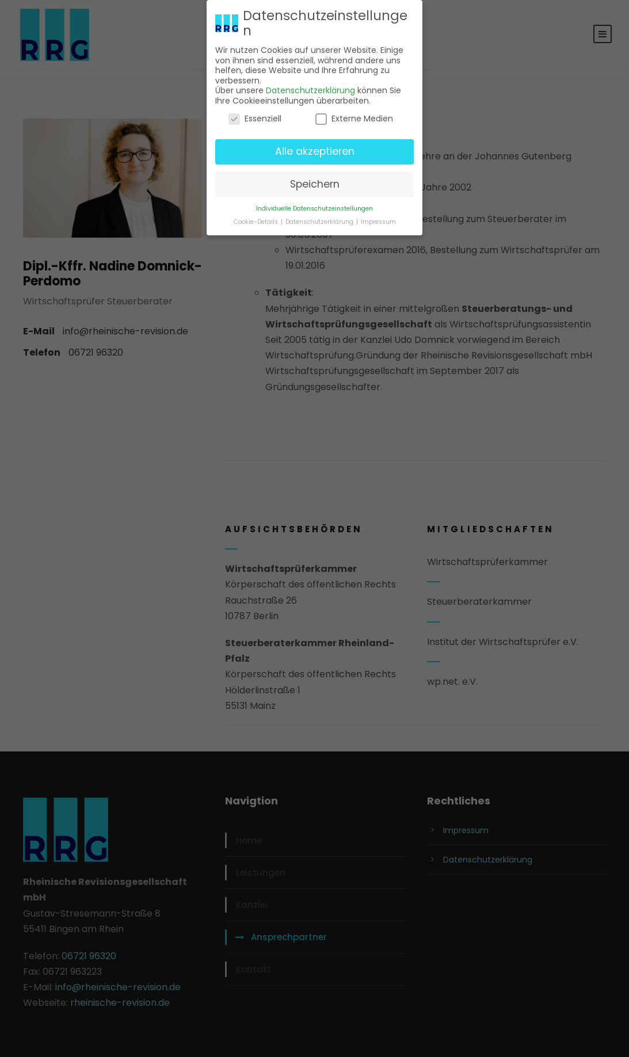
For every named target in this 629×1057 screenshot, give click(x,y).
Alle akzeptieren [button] (314, 149)
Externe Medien (354, 116)
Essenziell (254, 116)
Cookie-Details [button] (257, 219)
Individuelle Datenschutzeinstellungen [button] (314, 206)
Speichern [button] (315, 182)
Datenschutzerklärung (310, 88)
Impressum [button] (378, 219)
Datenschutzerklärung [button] (320, 219)
